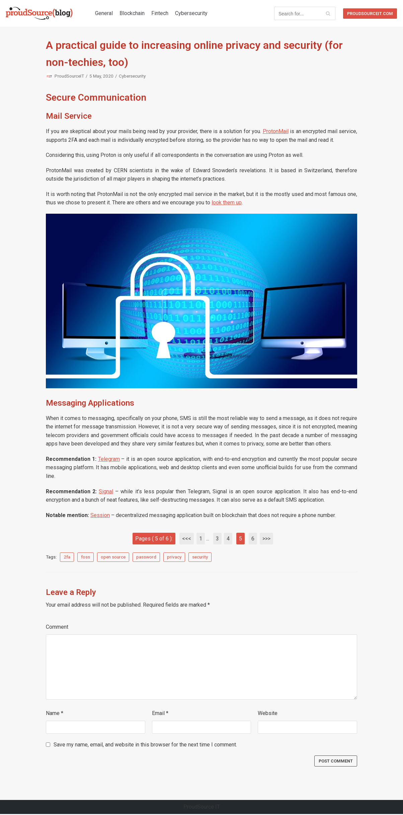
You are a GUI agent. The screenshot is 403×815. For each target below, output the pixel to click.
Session (100, 516)
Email (160, 714)
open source (113, 557)
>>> (267, 539)
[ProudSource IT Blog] (39, 13)
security (200, 557)
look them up (227, 203)
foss (85, 557)
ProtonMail (276, 131)
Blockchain (132, 13)
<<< (186, 539)
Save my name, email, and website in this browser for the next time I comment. (145, 745)
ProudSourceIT (70, 76)
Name (54, 714)
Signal (106, 492)
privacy (174, 557)
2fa (67, 557)
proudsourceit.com (370, 13)
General (104, 13)
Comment (57, 627)
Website (267, 714)
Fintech (159, 13)
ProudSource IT (201, 808)
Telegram (109, 459)
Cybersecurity (191, 13)
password (146, 557)
